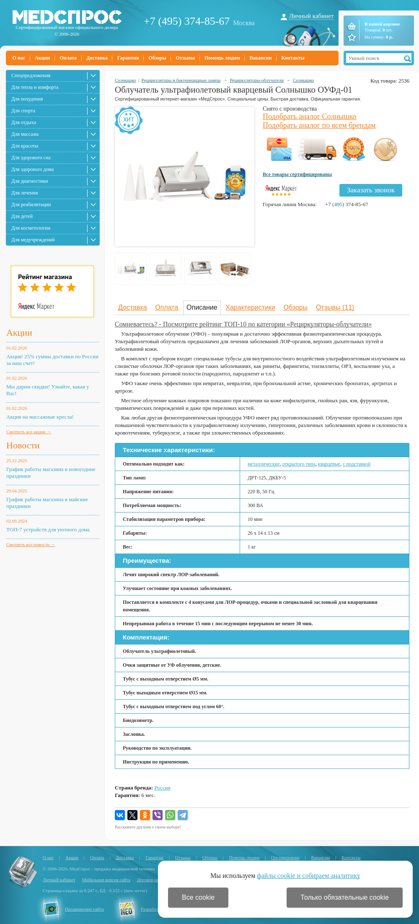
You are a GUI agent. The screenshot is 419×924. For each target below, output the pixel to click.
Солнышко (125, 80)
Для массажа (25, 134)
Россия (162, 787)
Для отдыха (23, 122)
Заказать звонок (371, 190)
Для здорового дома (32, 169)
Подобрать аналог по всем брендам (319, 125)
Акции (42, 58)
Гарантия (128, 58)
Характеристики (250, 307)
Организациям (285, 857)
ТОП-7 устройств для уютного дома (48, 529)
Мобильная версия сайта (106, 879)
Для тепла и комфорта (34, 87)
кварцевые (329, 464)
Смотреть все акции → (28, 431)
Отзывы (185, 58)
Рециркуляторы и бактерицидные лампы (180, 80)
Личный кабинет (311, 16)
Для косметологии (30, 228)
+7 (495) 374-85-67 (187, 21)
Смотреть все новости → (30, 544)
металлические (264, 464)
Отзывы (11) (335, 307)
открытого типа (299, 464)
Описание (201, 307)
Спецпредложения (30, 75)
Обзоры (157, 58)
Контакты (292, 58)
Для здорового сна (31, 157)
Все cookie (198, 897)
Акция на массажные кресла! (40, 417)
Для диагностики (29, 181)
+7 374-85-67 (346, 204)
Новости (23, 445)
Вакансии (261, 58)
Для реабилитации (31, 204)
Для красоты (24, 146)
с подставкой (356, 464)
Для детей (22, 216)
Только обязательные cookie (344, 897)
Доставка (97, 58)
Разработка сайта (157, 908)
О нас (19, 58)
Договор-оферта (152, 879)
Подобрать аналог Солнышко (310, 116)
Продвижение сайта (84, 908)
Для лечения (24, 193)
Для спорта (23, 111)
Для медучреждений (33, 240)
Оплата (68, 58)
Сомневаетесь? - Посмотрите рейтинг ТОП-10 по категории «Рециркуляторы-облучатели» (243, 324)
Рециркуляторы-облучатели (257, 80)
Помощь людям (222, 58)
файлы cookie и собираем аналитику (308, 875)
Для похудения (27, 99)
